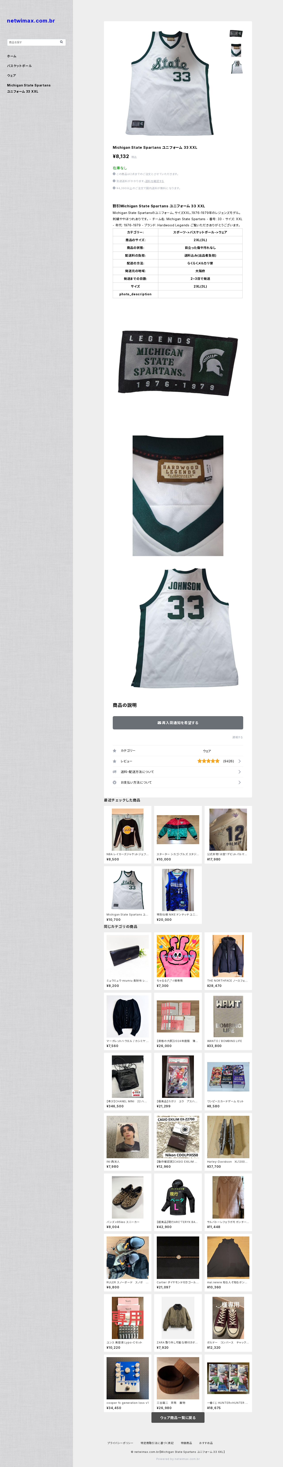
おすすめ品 (206, 1443)
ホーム (11, 56)
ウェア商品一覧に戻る (178, 1417)
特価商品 (186, 1443)
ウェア (207, 751)
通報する (237, 737)
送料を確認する (154, 181)
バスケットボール (19, 66)
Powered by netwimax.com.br (178, 1459)
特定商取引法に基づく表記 (157, 1443)
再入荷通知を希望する (178, 723)
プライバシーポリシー (120, 1443)
